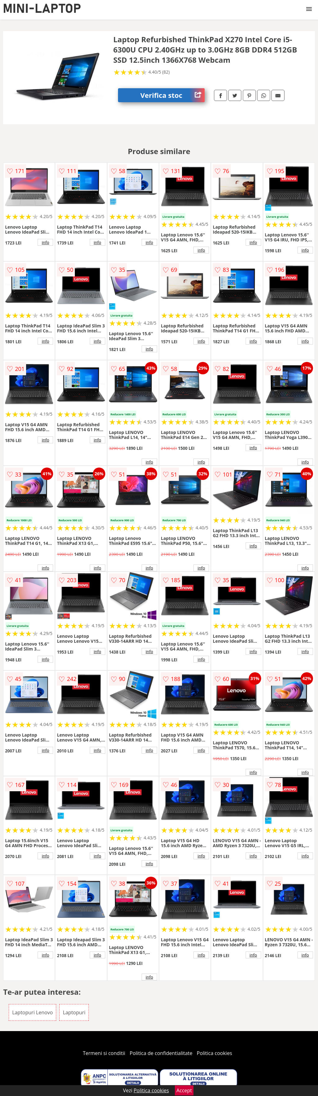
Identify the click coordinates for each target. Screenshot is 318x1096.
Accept (184, 1090)
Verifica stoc (172, 95)
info (45, 242)
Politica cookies (214, 1053)
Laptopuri (74, 1012)
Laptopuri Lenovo (32, 1012)
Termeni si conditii (104, 1053)
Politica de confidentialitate (161, 1053)
